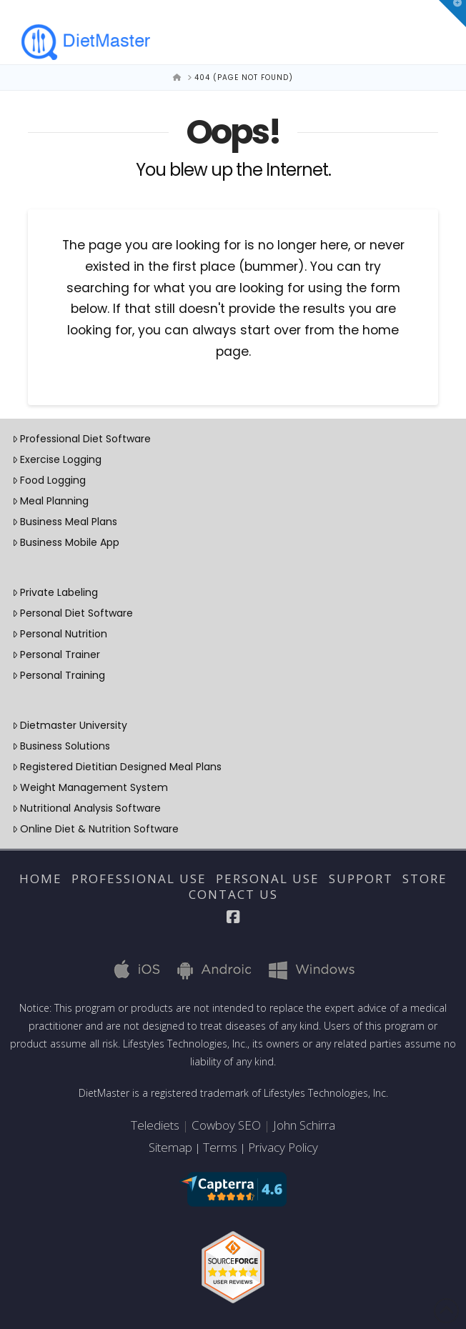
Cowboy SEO (226, 1125)
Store (424, 879)
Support (361, 879)
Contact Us (233, 894)
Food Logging (49, 480)
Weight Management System (90, 787)
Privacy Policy (283, 1147)
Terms (220, 1147)
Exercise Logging (56, 459)
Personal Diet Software (72, 613)
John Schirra (304, 1125)
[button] (452, 13)
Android (208, 969)
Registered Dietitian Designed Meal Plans (117, 767)
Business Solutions (61, 746)
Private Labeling (55, 592)
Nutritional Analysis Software (86, 808)
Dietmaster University (69, 725)
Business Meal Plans (64, 521)
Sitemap (170, 1147)
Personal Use (267, 879)
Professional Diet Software (81, 439)
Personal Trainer (56, 654)
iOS (129, 969)
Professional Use (139, 879)
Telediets (155, 1125)
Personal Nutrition (59, 634)
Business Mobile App (65, 542)
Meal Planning (50, 501)
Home (40, 879)
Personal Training (58, 675)
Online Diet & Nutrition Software (95, 829)
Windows (303, 969)
